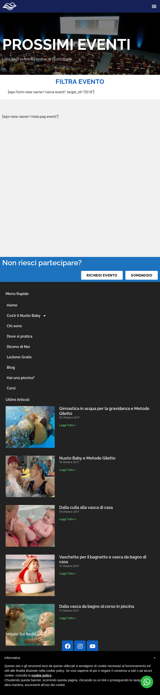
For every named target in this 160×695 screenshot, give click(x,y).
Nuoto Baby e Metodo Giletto (87, 458)
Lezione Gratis (19, 357)
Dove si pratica (19, 336)
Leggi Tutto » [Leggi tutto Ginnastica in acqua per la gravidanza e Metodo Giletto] (67, 425)
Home (12, 305)
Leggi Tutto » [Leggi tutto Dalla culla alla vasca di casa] (67, 519)
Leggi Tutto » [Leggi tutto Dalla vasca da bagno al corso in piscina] (67, 618)
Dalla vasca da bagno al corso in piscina (96, 606)
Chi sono (14, 326)
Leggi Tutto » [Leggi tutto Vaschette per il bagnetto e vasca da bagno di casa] (67, 573)
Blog (11, 367)
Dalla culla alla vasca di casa (86, 507)
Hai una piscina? (21, 378)
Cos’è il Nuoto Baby (26, 316)
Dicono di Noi (18, 347)
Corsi (11, 388)
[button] (154, 6)
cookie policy (41, 675)
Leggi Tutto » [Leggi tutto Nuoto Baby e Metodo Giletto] (67, 469)
